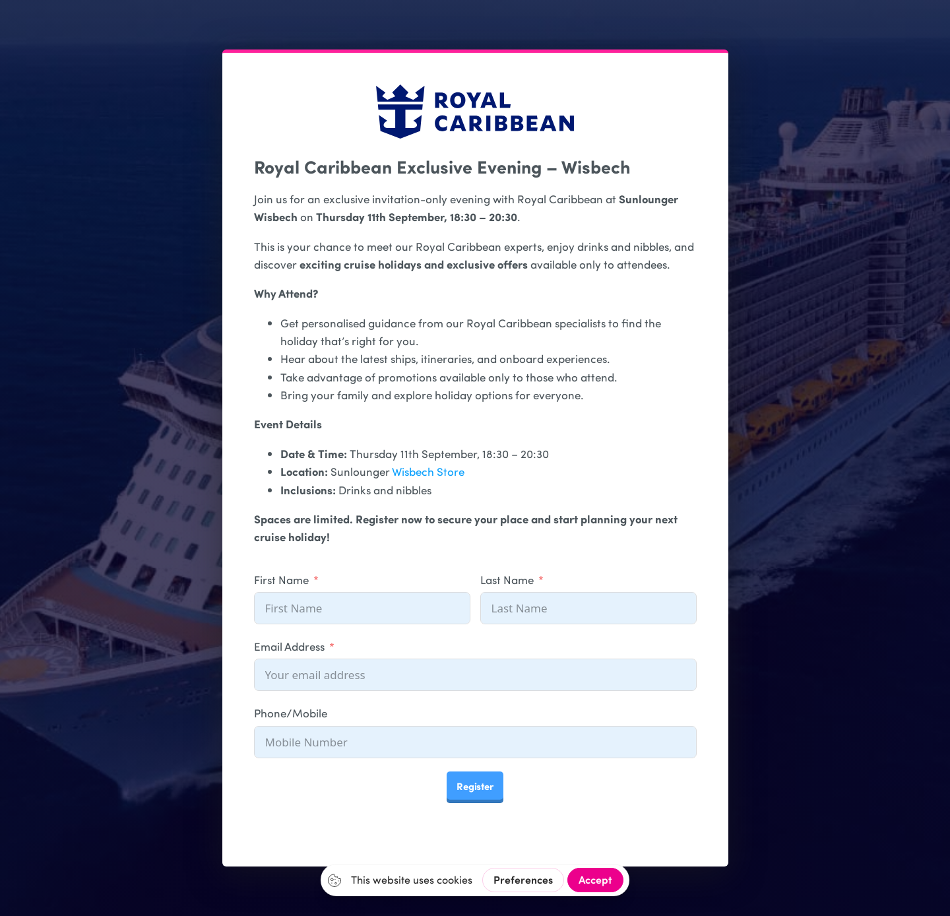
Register (475, 786)
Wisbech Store (428, 471)
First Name (281, 579)
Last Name (507, 579)
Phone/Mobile (290, 713)
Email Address (289, 646)
